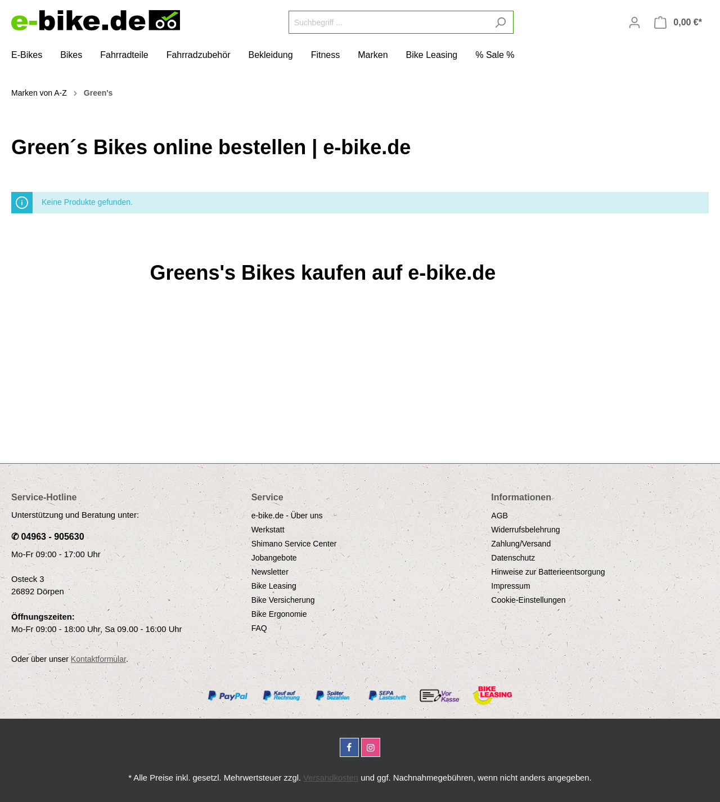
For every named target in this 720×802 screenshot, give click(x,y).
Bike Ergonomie (279, 614)
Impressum (510, 585)
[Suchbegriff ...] (388, 22)
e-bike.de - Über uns (287, 515)
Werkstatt (268, 529)
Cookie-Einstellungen (528, 599)
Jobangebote (274, 557)
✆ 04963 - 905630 (47, 536)
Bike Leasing (273, 585)
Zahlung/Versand (521, 543)
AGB (499, 515)
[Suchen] (500, 22)
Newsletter (270, 571)
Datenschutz (513, 557)
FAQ (259, 628)
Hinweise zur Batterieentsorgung (548, 571)
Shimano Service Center (294, 543)
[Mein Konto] (634, 22)
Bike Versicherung (283, 599)
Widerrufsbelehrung (525, 529)
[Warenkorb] (678, 22)
